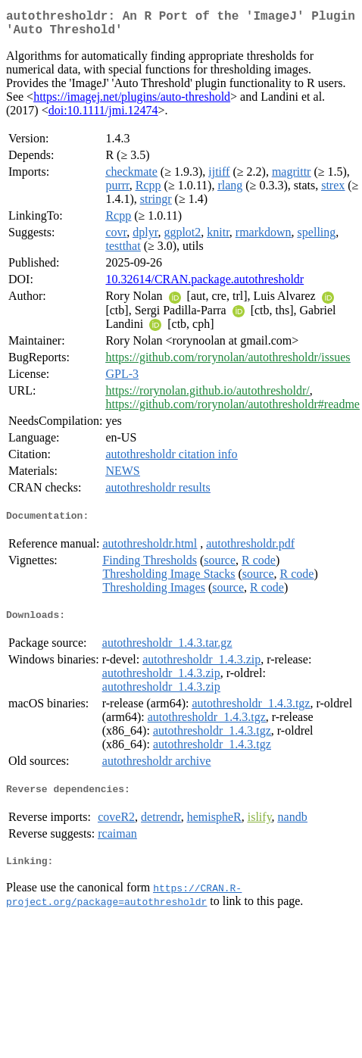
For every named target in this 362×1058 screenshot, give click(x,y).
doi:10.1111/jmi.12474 (103, 116)
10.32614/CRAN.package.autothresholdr (204, 285)
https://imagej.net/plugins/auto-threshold (131, 102)
